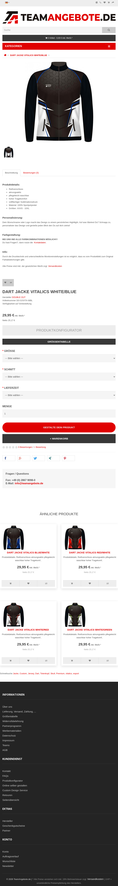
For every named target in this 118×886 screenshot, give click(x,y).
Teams (5, 745)
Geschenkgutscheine (13, 825)
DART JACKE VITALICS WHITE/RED (28, 629)
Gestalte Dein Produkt (59, 427)
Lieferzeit (11, 388)
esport (76, 673)
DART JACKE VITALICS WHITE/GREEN (89, 629)
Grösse (9, 351)
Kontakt (6, 771)
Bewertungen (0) (31, 173)
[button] (9, 458)
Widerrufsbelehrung (12, 721)
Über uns (7, 706)
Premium (60, 673)
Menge (7, 406)
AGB (5, 750)
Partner (6, 830)
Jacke (15, 673)
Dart (37, 673)
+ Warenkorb (59, 438)
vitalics (69, 673)
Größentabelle (58, 341)
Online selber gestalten (14, 785)
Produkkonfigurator (12, 780)
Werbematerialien (11, 730)
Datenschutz (9, 735)
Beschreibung (11, 173)
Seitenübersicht (10, 800)
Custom (23, 673)
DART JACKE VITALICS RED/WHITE (89, 552)
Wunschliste (8, 861)
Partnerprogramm (11, 726)
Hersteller (7, 821)
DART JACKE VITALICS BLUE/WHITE (28, 552)
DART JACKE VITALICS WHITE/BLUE (28, 55)
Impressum (8, 740)
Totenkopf (44, 673)
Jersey (31, 673)
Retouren (7, 795)
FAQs (5, 775)
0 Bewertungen (25, 447)
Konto (5, 851)
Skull (52, 673)
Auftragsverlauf (10, 856)
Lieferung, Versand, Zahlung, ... (19, 711)
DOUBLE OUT (19, 297)
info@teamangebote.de (29, 483)
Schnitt (9, 369)
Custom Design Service (15, 790)
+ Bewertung (40, 447)
